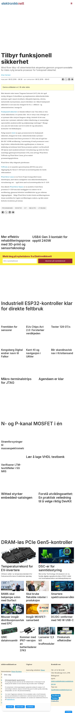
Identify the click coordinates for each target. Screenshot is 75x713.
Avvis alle (10, 706)
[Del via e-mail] (72, 79)
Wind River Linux (7, 177)
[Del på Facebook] (62, 79)
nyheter (18, 208)
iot (25, 208)
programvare (7, 208)
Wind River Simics (16, 187)
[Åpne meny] (71, 3)
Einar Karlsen (16, 671)
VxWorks (4, 167)
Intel (13, 133)
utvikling (42, 208)
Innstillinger (68, 711)
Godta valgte (20, 706)
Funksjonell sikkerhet (9, 112)
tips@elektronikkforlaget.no (61, 690)
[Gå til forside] (35, 3)
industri (32, 208)
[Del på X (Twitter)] (66, 79)
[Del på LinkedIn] (69, 79)
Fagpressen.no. (11, 699)
